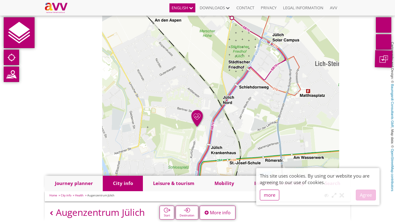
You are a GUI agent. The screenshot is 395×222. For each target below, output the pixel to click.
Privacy (268, 7)
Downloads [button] (215, 7)
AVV (333, 7)
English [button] (182, 7)
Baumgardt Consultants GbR (392, 106)
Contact (245, 7)
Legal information (303, 7)
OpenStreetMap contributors (392, 170)
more (269, 195)
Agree (366, 195)
